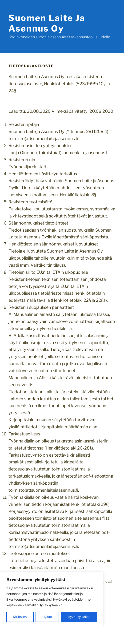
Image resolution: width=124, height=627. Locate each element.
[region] (52, 599)
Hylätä (47, 617)
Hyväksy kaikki (79, 617)
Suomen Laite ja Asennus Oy (46, 23)
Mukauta (20, 617)
